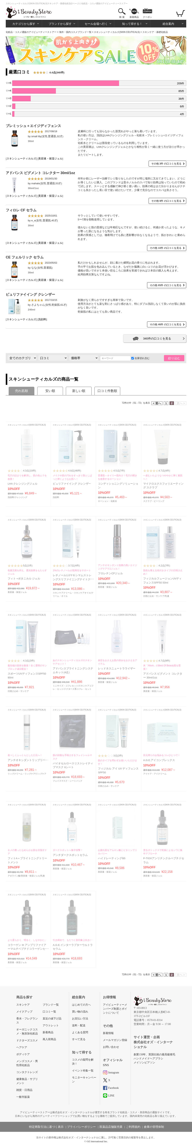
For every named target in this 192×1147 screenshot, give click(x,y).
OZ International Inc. (97, 1141)
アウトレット (51, 1025)
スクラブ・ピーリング (153, 501)
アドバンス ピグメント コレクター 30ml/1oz (40, 173)
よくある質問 (80, 1032)
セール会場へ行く (96, 23)
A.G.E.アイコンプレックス (159, 760)
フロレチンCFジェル (110, 573)
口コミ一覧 (49, 1011)
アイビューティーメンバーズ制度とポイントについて (115, 1008)
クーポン (147, 17)
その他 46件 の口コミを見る (165, 324)
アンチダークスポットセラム (70, 855)
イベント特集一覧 (83, 1070)
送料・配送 (78, 1025)
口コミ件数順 (107, 391)
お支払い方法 (80, 1018)
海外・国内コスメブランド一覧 (75, 32)
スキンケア (23, 1004)
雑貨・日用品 (24, 1090)
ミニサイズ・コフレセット (65, 686)
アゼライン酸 (14, 876)
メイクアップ (24, 1011)
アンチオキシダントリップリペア (28, 760)
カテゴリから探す (23, 23)
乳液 (167, 596)
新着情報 (108, 1033)
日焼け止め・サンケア (153, 596)
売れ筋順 (21, 391)
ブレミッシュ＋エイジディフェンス (33, 126)
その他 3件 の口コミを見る (166, 163)
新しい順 (78, 391)
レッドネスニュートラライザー (117, 668)
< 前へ (157, 403)
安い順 (50, 391)
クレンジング (21, 497)
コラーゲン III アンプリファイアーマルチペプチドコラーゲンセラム (28, 949)
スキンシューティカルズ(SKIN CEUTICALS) (117, 32)
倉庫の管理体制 (154, 1126)
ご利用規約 (133, 1126)
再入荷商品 (49, 1039)
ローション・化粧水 (107, 501)
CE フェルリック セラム (25, 257)
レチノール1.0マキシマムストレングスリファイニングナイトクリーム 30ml (73, 579)
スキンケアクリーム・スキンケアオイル (72, 593)
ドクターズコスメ (27, 1040)
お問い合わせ (111, 1047)
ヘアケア (21, 1047)
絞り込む (174, 358)
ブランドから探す (60, 23)
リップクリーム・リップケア (21, 774)
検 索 (121, 17)
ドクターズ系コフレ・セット (77, 689)
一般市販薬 (23, 1097)
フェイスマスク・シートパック (67, 781)
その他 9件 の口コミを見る (166, 200)
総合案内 (168, 23)
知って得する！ (132, 23)
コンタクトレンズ (27, 1072)
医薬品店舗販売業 (110, 1126)
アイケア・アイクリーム (154, 774)
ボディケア (23, 1054)
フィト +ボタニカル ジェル (24, 578)
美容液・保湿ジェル (50, 158)
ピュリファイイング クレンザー (30, 294)
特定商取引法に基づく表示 (46, 1126)
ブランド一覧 (51, 1004)
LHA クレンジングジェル (22, 483)
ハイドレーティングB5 (111, 858)
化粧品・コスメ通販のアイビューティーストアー (31, 32)
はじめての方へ (81, 1004)
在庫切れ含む (140, 358)
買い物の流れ (80, 1011)
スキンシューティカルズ (21, 158)
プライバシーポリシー (81, 1126)
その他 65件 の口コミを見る (165, 285)
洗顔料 (42, 319)
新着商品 (134, 17)
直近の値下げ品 (52, 1018)
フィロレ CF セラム (21, 210)
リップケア (41, 774)
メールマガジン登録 (115, 1040)
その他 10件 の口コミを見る (165, 247)
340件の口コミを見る (157, 338)
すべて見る (78, 1039)
